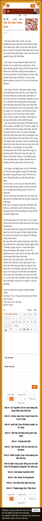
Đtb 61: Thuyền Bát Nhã (21, 441)
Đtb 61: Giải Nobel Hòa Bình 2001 (21, 472)
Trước (15, 19)
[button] (32, 6)
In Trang (4, 310)
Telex (30, 314)
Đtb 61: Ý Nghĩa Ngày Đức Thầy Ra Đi (21, 488)
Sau (20, 19)
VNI (35, 314)
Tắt (25, 314)
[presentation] (21, 378)
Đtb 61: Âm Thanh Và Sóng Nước (21, 477)
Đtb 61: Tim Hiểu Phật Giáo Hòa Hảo (21, 483)
